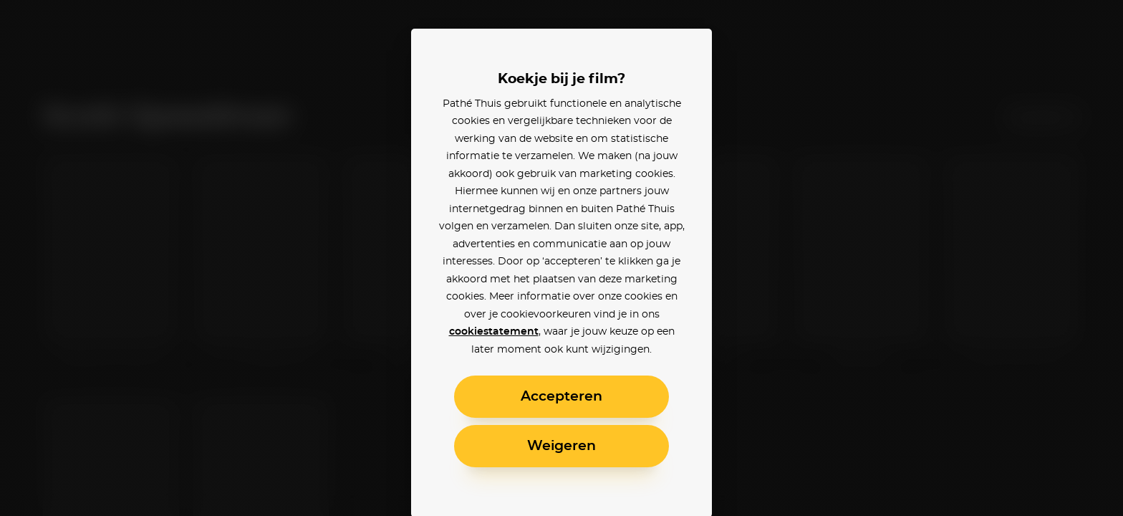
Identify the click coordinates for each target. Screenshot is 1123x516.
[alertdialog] (561, 258)
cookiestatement (494, 332)
